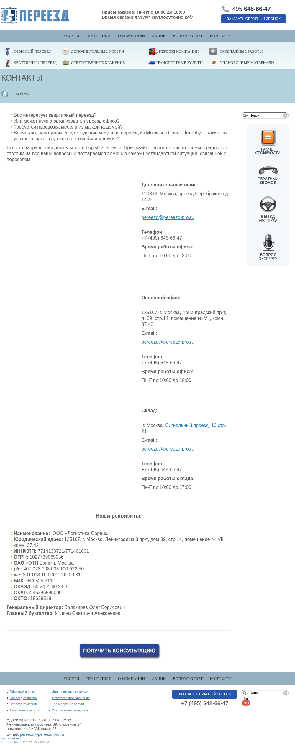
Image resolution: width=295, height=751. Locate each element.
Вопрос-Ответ (188, 35)
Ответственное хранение (98, 62)
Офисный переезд (32, 51)
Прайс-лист (98, 35)
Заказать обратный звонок (254, 19)
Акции (159, 35)
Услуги (71, 35)
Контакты (221, 35)
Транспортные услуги (179, 62)
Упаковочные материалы (247, 62)
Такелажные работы (241, 51)
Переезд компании (179, 51)
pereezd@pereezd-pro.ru (42, 734)
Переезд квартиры (23, 698)
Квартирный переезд (35, 62)
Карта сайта (10, 738)
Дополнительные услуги (97, 51)
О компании (131, 35)
